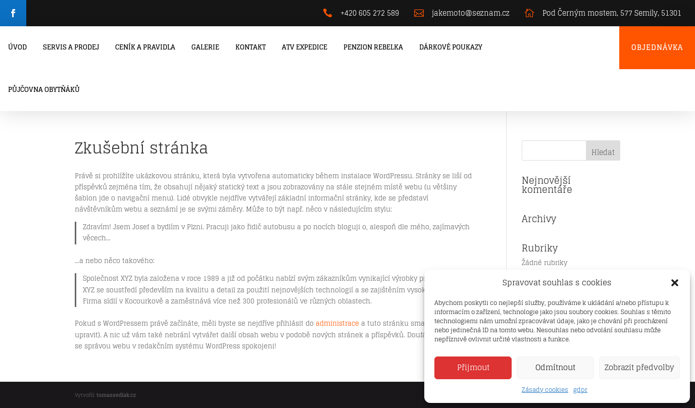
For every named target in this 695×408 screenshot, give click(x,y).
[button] (675, 283)
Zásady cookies (545, 389)
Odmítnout (555, 367)
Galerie (205, 47)
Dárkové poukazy (450, 47)
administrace (337, 323)
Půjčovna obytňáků (44, 89)
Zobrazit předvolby (639, 367)
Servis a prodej (71, 47)
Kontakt (250, 47)
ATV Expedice (304, 47)
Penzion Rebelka (373, 47)
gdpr (580, 389)
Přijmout (473, 367)
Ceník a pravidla (145, 47)
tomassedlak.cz (116, 394)
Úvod (17, 47)
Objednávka (657, 47)
